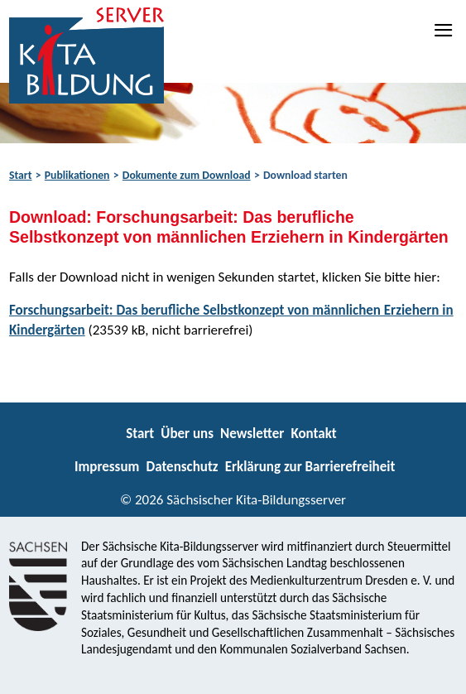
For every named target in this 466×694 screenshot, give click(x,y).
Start (20, 175)
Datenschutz (182, 466)
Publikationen (77, 175)
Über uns (187, 433)
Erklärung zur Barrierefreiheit (310, 466)
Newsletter (252, 433)
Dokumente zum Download (187, 175)
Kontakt (313, 433)
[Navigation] (444, 29)
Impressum (106, 466)
